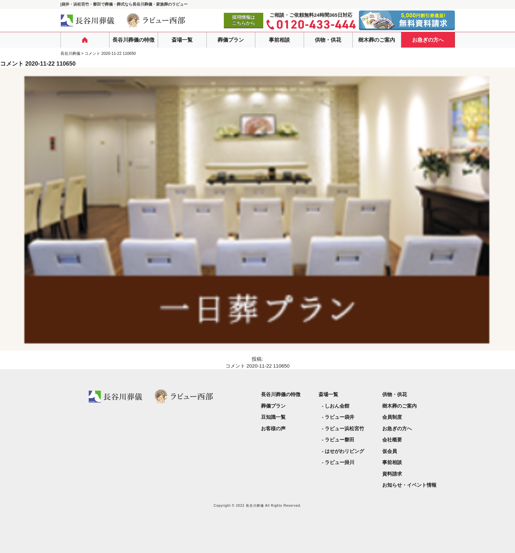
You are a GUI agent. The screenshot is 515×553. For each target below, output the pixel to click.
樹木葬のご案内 (376, 40)
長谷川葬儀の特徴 (133, 40)
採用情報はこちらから (243, 20)
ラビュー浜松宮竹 (344, 428)
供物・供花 (328, 40)
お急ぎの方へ (428, 40)
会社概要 (392, 439)
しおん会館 (337, 406)
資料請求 (392, 474)
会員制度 (392, 417)
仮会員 (389, 451)
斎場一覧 (182, 40)
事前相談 (279, 40)
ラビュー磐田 (339, 439)
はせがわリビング (344, 451)
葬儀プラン (231, 40)
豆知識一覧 (273, 417)
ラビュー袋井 (339, 417)
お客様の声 (273, 428)
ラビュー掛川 (339, 462)
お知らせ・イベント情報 (409, 485)
